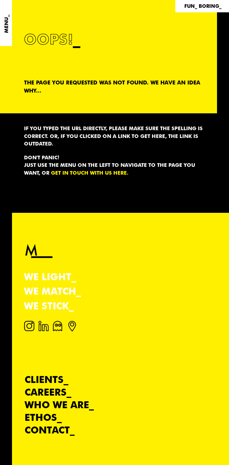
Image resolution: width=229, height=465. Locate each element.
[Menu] (6, 23)
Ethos (41, 417)
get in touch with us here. (89, 173)
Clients (44, 379)
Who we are (57, 405)
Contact (47, 430)
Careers (46, 392)
